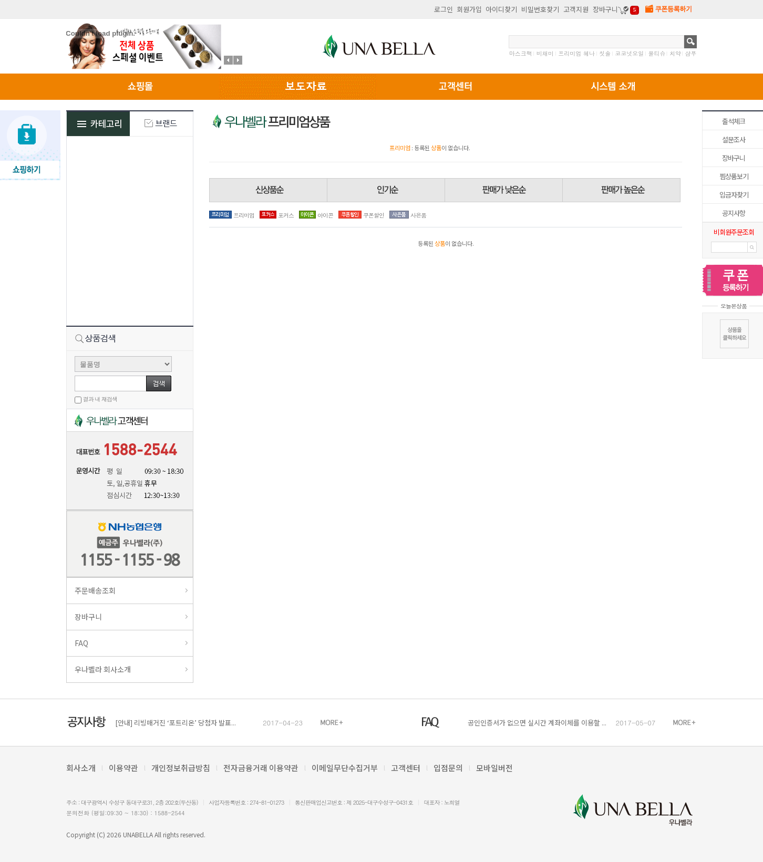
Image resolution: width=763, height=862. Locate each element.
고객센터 (405, 767)
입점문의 (448, 767)
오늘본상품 (733, 306)
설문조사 (733, 139)
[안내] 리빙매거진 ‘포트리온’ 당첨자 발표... (175, 723)
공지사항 (733, 213)
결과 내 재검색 (100, 399)
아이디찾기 (501, 9)
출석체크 (733, 121)
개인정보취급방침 (180, 767)
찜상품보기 (733, 176)
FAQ (81, 643)
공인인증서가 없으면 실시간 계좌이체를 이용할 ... (537, 723)
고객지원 (576, 9)
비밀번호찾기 (540, 9)
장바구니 (733, 158)
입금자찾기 (733, 195)
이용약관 (123, 767)
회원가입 (469, 9)
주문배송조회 (95, 590)
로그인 (443, 9)
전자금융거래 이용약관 (260, 767)
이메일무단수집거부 (345, 767)
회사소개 (81, 767)
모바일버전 (494, 767)
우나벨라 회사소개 (103, 669)
